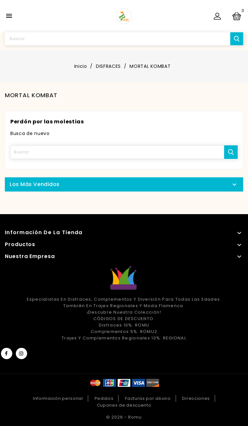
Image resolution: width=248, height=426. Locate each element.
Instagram (21, 353)
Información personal (58, 398)
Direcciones (196, 398)
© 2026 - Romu (124, 417)
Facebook (6, 353)
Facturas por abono (148, 398)
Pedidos (104, 398)
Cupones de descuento (124, 405)
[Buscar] (124, 38)
